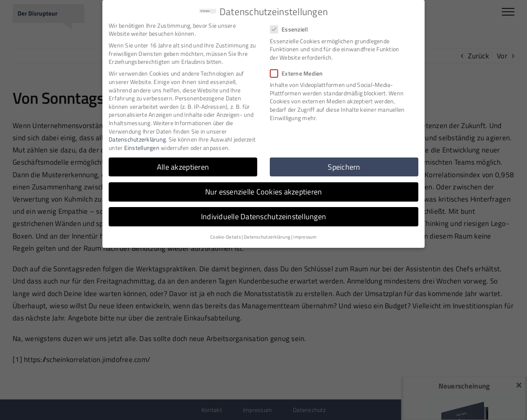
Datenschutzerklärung (137, 138)
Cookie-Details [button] (225, 235)
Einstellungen (141, 146)
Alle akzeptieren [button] (183, 165)
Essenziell (293, 28)
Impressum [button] (304, 235)
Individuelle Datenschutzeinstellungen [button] (263, 215)
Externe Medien (300, 72)
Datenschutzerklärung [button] (267, 235)
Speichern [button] (344, 165)
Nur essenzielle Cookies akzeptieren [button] (263, 190)
